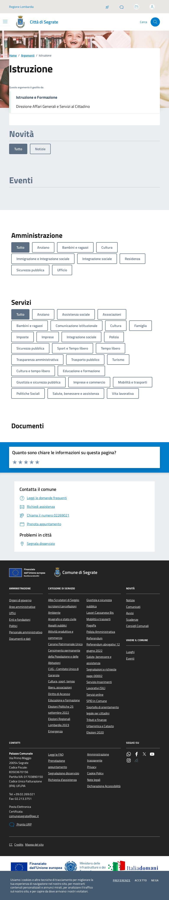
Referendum (94, 638)
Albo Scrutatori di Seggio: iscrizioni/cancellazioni (63, 603)
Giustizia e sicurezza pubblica (99, 603)
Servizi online (94, 694)
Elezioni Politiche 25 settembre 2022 (60, 709)
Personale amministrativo (25, 632)
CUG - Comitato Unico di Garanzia (63, 672)
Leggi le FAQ (55, 754)
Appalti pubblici (57, 625)
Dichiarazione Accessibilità (103, 786)
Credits (18, 844)
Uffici (12, 613)
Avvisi (130, 613)
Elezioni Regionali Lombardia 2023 (59, 722)
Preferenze (121, 880)
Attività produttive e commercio (60, 634)
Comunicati (133, 606)
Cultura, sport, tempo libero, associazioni (61, 684)
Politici (13, 625)
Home (13, 55)
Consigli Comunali (137, 625)
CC (11, 844)
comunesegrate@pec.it (24, 816)
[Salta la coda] (107, 7)
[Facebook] (136, 755)
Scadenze (132, 619)
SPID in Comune (96, 700)
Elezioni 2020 (95, 732)
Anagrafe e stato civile (62, 619)
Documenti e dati (20, 638)
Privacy (91, 767)
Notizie (40, 149)
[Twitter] (144, 755)
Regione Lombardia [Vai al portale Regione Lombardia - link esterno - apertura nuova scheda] (21, 6)
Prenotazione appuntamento (57, 763)
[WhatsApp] (128, 755)
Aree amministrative (22, 606)
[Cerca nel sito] (155, 22)
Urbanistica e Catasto (100, 726)
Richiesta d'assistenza (62, 779)
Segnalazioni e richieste (101, 669)
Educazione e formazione (64, 700)
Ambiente (54, 612)
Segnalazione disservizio (63, 773)
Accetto (141, 880)
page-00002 (94, 675)
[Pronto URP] (121, 7)
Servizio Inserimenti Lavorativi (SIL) (99, 685)
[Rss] (136, 761)
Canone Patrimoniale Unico (65, 644)
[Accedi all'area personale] (152, 7)
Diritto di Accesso (59, 694)
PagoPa (91, 625)
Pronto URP (20, 824)
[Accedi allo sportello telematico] (136, 7)
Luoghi (130, 652)
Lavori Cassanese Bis (100, 612)
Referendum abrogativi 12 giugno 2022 (103, 647)
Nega (155, 880)
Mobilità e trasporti (98, 619)
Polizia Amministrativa (100, 631)
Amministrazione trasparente (98, 757)
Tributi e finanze (96, 719)
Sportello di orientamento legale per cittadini (102, 710)
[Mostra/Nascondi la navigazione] (5, 21)
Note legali (93, 779)
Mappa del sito (34, 844)
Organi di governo (20, 600)
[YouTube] (152, 755)
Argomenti (27, 55)
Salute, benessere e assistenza (98, 659)
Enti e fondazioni (19, 619)
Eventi (130, 658)
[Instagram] (128, 761)
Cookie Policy (95, 773)
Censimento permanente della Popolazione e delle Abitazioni (64, 656)
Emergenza (55, 731)
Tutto (18, 149)
